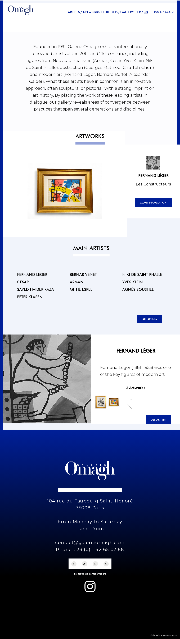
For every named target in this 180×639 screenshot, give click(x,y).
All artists (149, 319)
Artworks (91, 12)
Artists (74, 12)
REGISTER (169, 12)
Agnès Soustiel (138, 289)
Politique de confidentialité (90, 573)
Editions (110, 12)
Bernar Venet (83, 274)
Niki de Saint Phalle (142, 274)
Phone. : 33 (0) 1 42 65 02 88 (90, 549)
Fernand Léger (32, 274)
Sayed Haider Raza (35, 289)
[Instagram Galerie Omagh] (90, 586)
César (23, 282)
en (146, 12)
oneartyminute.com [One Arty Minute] (169, 635)
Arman (76, 282)
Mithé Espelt (82, 289)
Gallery (127, 12)
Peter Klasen (30, 296)
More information (153, 202)
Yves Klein (132, 282)
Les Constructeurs (153, 184)
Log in (158, 12)
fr (139, 12)
